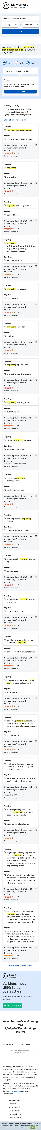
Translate (12, 1104)
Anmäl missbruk (14, 1107)
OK (33, 1128)
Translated (16, 1091)
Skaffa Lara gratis (12, 1005)
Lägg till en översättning (15, 120)
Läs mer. (24, 1128)
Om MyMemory (14, 1100)
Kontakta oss (14, 1111)
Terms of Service (15, 1118)
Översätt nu (20, 91)
